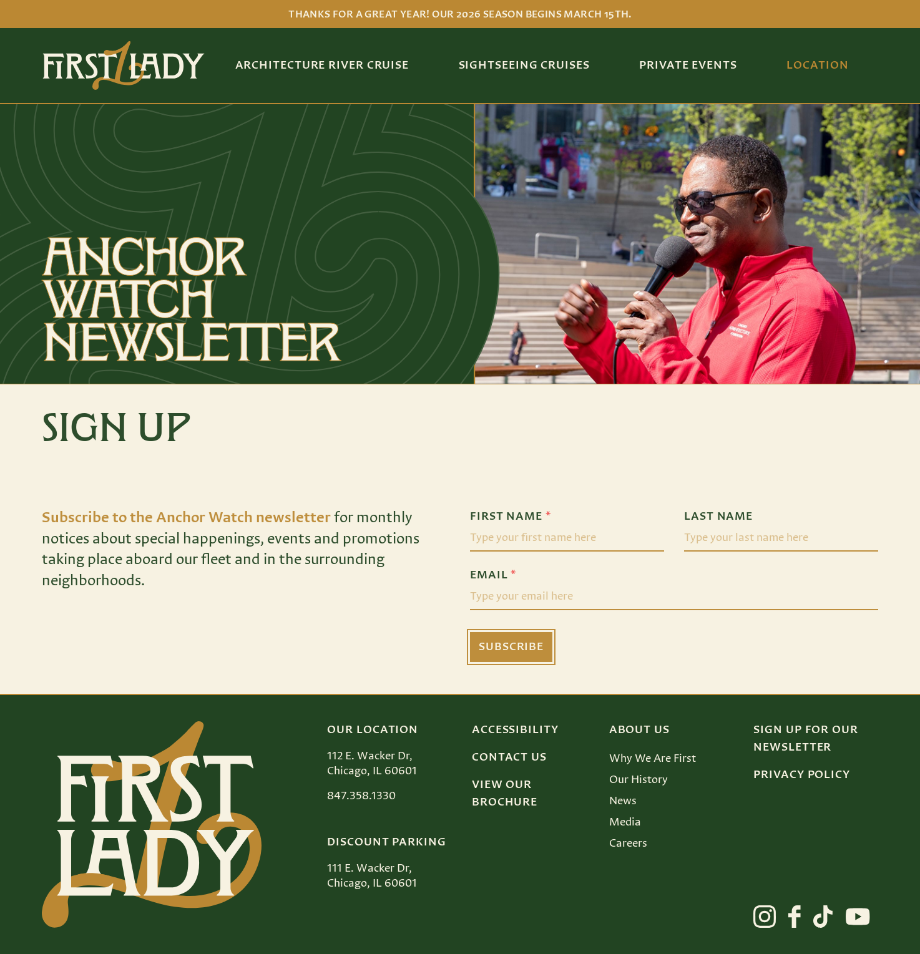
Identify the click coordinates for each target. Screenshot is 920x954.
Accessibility (515, 730)
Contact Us (509, 757)
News (623, 801)
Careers (628, 843)
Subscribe (511, 647)
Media (625, 822)
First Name (511, 516)
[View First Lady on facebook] (794, 916)
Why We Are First (652, 758)
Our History (638, 780)
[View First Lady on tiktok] (823, 916)
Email (493, 575)
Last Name (718, 516)
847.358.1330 (361, 796)
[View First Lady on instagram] (764, 916)
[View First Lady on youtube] (858, 916)
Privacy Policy (801, 775)
